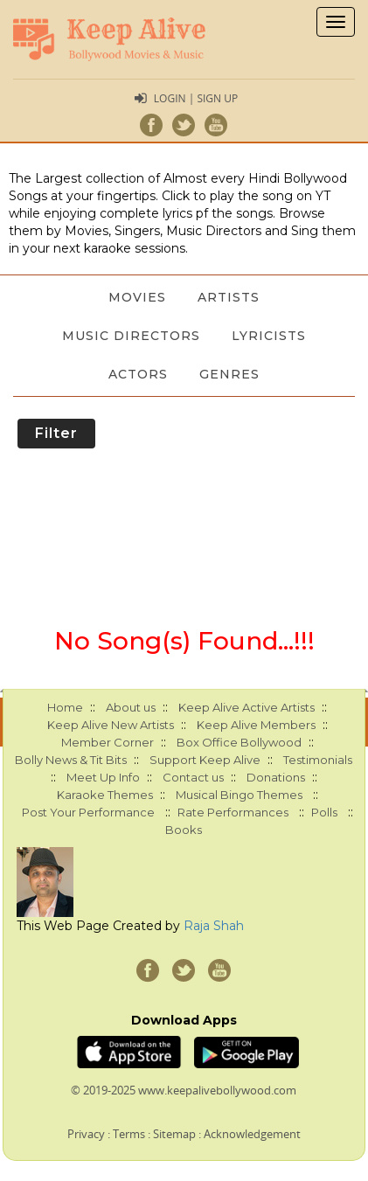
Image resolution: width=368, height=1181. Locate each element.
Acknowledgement (252, 1134)
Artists (229, 297)
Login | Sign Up (196, 98)
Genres (229, 374)
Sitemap (174, 1134)
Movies (137, 297)
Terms (129, 1134)
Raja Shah (214, 926)
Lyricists (269, 336)
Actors (138, 374)
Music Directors (131, 336)
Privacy (86, 1134)
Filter (56, 433)
